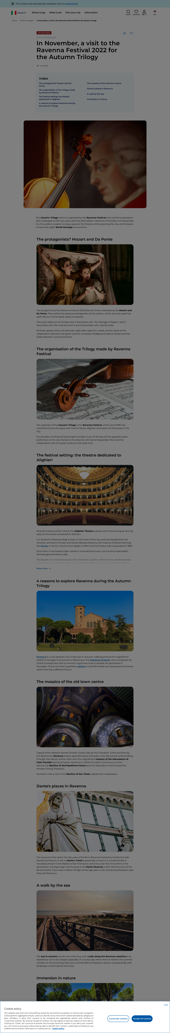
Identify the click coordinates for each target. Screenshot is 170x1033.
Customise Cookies (118, 1018)
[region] (85, 1017)
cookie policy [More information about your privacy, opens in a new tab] (58, 1028)
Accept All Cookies (142, 1018)
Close (166, 1005)
